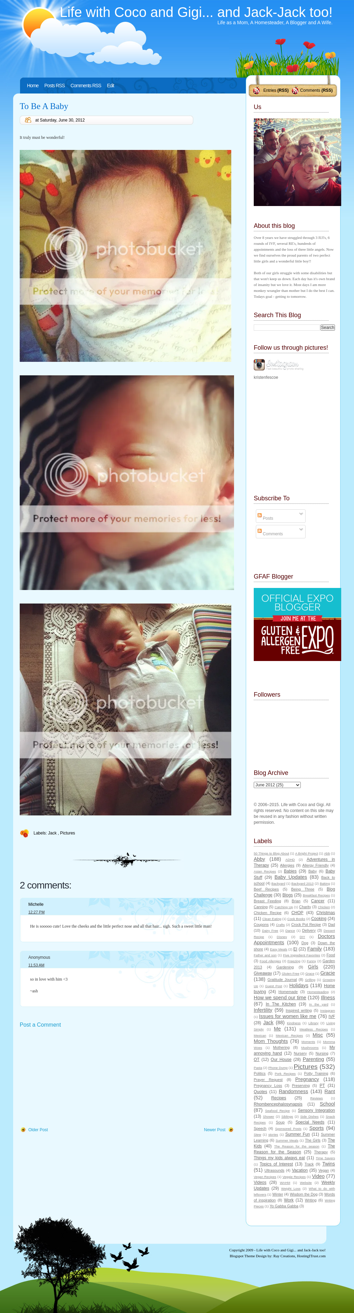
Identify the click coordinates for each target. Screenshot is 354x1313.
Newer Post (214, 1129)
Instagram (327, 1010)
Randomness (293, 1091)
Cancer (318, 901)
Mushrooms (309, 1047)
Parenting (313, 1059)
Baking (325, 883)
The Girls (312, 1140)
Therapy (321, 1152)
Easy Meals (278, 949)
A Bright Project (306, 853)
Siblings (287, 1116)
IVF (331, 1016)
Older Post (38, 1129)
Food (330, 955)
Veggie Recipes (294, 1177)
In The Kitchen (281, 1004)
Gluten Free (290, 973)
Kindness (293, 1023)
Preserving (301, 1085)
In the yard (318, 1004)
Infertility (263, 1010)
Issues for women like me (287, 1016)
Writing (310, 1200)
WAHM (285, 1183)
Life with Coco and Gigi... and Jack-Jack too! (196, 12)
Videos (260, 1182)
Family (314, 949)
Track (309, 1164)
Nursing (322, 1053)
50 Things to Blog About (271, 853)
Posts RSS (54, 85)
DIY (302, 937)
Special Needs (310, 1122)
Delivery (309, 930)
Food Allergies (270, 961)
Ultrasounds (274, 1170)
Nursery (300, 1053)
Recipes (278, 1098)
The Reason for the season (296, 1146)
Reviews (316, 1098)
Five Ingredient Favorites (301, 955)
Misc (318, 1035)
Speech (260, 1128)
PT (322, 1085)
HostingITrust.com (311, 1256)
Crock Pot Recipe (306, 924)
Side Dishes (309, 1116)
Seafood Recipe (277, 1111)
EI (295, 949)
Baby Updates (290, 877)
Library (313, 1023)
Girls (313, 967)
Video (318, 1176)
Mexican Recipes (289, 1035)
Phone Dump (278, 1068)
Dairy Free (270, 930)
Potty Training (316, 1073)
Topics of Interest (276, 1164)
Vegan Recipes (265, 1177)
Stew (257, 1134)
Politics (260, 1073)
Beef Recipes (266, 889)
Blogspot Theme (242, 1256)
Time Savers (325, 1158)
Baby (312, 871)
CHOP (297, 912)
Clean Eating (271, 919)
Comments (310, 90)
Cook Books (296, 919)
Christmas (325, 912)
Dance (290, 930)
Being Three (302, 889)
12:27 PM (36, 912)
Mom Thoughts (271, 1041)
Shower (268, 1116)
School (327, 1104)
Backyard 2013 (302, 883)
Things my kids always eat (279, 1157)
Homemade (288, 992)
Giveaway (263, 973)
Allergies (287, 865)
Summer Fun (297, 1134)
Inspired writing (299, 1010)
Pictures (67, 833)
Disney (282, 937)
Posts (265, 518)
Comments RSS (86, 85)
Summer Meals (287, 1140)
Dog (304, 943)
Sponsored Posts (288, 1129)
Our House (281, 1059)
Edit (110, 85)
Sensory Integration (316, 1110)
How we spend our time (280, 997)
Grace (309, 973)
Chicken (324, 907)
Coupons (261, 924)
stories (273, 1134)
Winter (277, 1194)
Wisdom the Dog (303, 1194)
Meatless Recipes (313, 1029)
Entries (269, 90)
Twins (328, 1164)
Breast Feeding (267, 901)
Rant (330, 1091)
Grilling (310, 980)
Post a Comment (40, 1025)
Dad (331, 924)
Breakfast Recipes (316, 895)
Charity (305, 907)
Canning (261, 907)
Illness (328, 997)
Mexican (260, 1035)
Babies (290, 871)
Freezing (293, 961)
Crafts (280, 925)
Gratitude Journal (282, 979)
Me (277, 1028)
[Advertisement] (71, 1078)
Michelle (36, 904)
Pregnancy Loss (268, 1085)
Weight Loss (290, 1188)
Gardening (285, 967)
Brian (296, 901)
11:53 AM (36, 965)
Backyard (278, 883)
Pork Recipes (285, 1073)
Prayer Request (268, 1080)
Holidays (298, 985)
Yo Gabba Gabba (284, 1206)
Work (289, 1200)
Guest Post (273, 986)
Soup (280, 1122)
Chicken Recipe (267, 913)
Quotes (260, 1091)
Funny (311, 961)
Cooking (318, 918)
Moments (308, 1042)
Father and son (265, 955)
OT (257, 1059)
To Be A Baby (44, 106)
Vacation (300, 1170)
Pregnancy (307, 1079)
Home (32, 85)
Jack (53, 833)
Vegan (323, 1170)
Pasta (258, 1068)
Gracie (327, 973)
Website (305, 1183)
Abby (259, 859)
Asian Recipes (265, 871)
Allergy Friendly (315, 865)
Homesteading (318, 992)
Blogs (287, 895)
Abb (327, 853)
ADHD (290, 859)
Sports (316, 1128)
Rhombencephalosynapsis (278, 1104)
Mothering (281, 1047)
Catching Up (283, 907)
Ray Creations (284, 1256)
